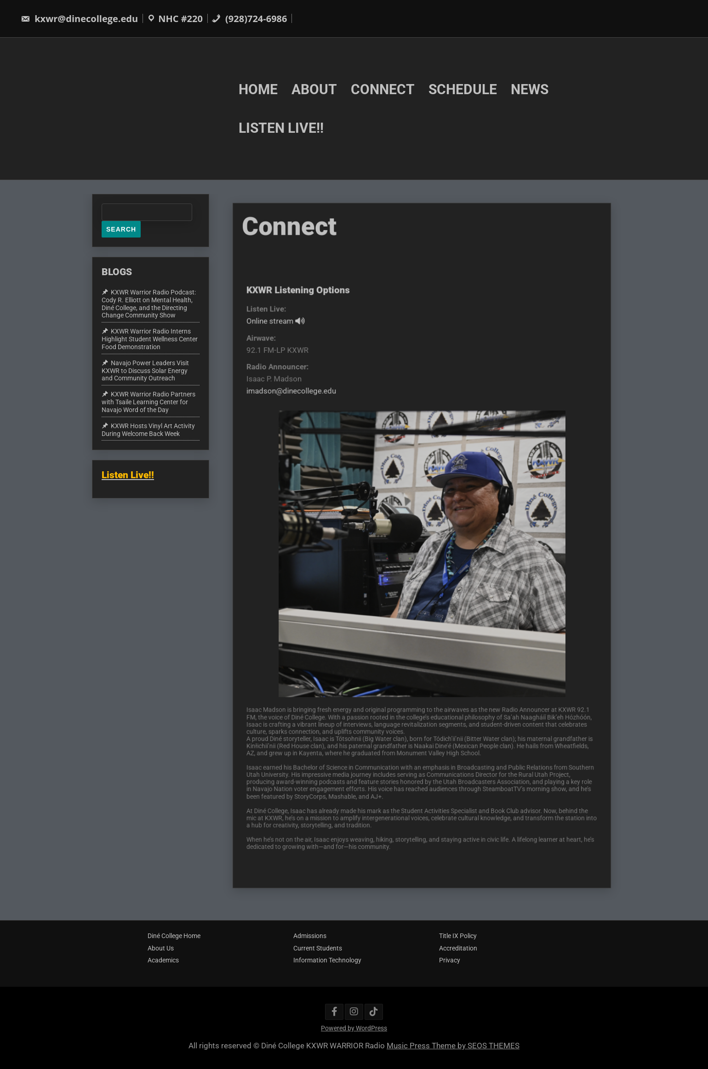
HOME (258, 89)
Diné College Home (174, 935)
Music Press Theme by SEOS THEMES (453, 1045)
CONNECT (383, 89)
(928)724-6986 (249, 18)
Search (121, 229)
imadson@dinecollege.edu (297, 399)
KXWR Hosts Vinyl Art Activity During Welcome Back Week (148, 429)
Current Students (317, 948)
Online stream (282, 332)
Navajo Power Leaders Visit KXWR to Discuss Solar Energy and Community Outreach (145, 370)
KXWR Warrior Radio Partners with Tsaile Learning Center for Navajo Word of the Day (148, 401)
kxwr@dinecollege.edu (79, 18)
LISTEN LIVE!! (281, 128)
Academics (163, 960)
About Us (161, 948)
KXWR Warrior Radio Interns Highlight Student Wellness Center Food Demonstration (150, 339)
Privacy (449, 960)
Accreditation (458, 948)
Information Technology (327, 960)
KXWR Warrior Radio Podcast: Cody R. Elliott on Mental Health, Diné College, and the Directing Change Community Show (149, 303)
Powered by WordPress (354, 1028)
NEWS (529, 89)
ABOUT (314, 89)
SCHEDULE (462, 89)
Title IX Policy (458, 935)
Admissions (309, 935)
